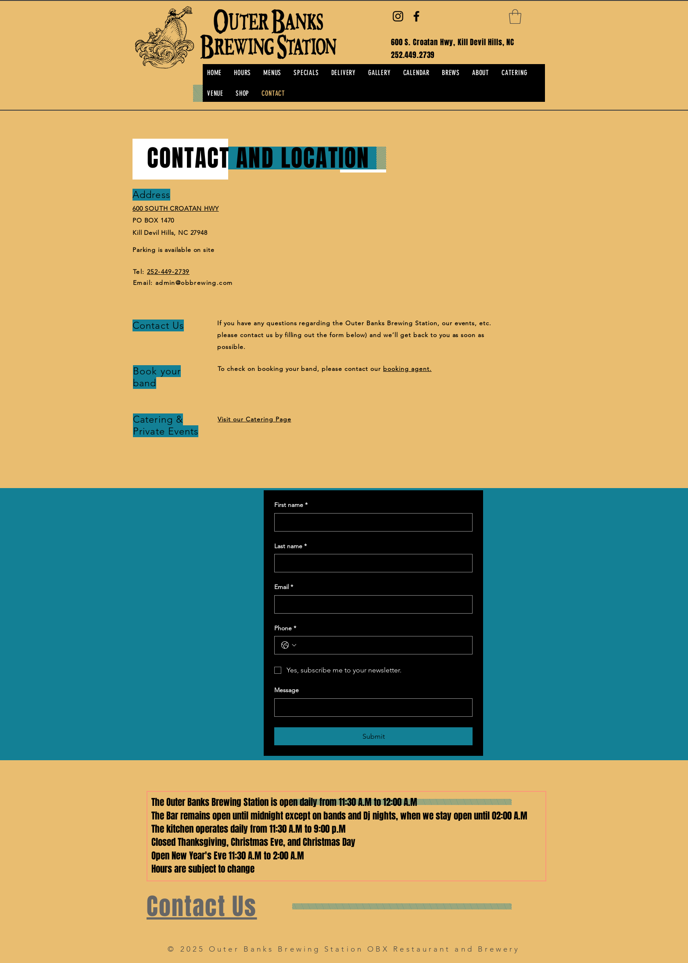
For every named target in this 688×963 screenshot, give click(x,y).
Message (286, 690)
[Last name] (371, 563)
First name (291, 505)
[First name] (371, 522)
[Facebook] (416, 16)
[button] (515, 16)
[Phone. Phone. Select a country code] (288, 645)
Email (283, 587)
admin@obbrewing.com (194, 283)
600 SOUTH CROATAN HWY (176, 208)
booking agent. (407, 369)
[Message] (371, 707)
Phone (285, 628)
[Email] (371, 604)
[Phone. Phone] (382, 645)
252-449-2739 (168, 272)
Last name (290, 546)
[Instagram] (398, 16)
